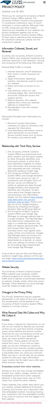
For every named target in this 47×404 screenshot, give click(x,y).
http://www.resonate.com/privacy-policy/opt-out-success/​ (23, 259)
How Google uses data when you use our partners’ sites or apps (25, 199)
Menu (44, 2)
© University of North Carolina (11, 403)
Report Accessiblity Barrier (32, 403)
